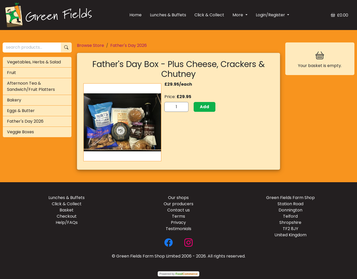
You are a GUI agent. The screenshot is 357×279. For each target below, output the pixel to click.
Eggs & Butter (21, 111)
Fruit (11, 73)
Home (135, 15)
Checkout (67, 216)
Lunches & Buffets (168, 15)
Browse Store (90, 45)
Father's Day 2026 (25, 121)
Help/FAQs (67, 222)
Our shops (178, 198)
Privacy (178, 222)
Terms (178, 216)
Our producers (178, 204)
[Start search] (66, 47)
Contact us (178, 210)
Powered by (178, 273)
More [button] (238, 15)
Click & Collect (209, 15)
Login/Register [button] (271, 15)
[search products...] (32, 47)
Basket (67, 210)
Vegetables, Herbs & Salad (34, 62)
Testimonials (178, 229)
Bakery (14, 100)
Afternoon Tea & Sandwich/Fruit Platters (31, 86)
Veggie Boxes (20, 132)
